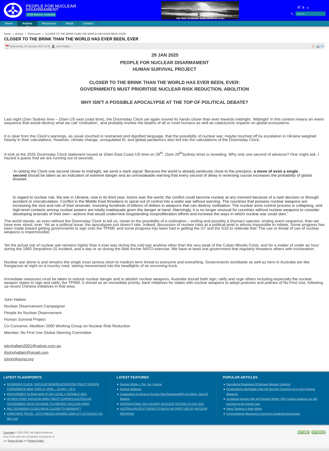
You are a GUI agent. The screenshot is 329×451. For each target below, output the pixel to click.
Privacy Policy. (36, 440)
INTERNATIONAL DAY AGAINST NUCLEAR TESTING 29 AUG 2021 (162, 404)
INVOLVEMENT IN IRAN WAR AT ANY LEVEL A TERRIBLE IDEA (47, 394)
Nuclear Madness (130, 389)
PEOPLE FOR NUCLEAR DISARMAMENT (51, 8)
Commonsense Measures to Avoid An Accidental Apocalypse (263, 413)
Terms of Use (15, 440)
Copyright (8, 432)
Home (7, 33)
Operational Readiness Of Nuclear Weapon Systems (258, 384)
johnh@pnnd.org (18, 359)
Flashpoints (34, 33)
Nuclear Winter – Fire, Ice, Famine (141, 384)
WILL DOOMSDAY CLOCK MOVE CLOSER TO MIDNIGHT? (44, 408)
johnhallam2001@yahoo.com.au (32, 345)
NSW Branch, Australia (41, 14)
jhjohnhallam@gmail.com (26, 352)
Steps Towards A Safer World (244, 408)
